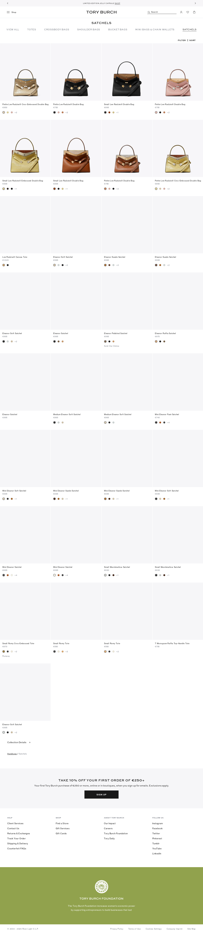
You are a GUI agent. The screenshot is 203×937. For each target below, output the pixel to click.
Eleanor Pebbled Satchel (115, 333)
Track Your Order (16, 838)
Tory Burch (101, 12)
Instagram (157, 823)
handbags (12, 754)
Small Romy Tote (61, 643)
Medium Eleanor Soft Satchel (67, 414)
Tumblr (156, 843)
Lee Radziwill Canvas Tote (14, 257)
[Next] (195, 3)
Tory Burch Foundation (116, 833)
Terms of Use (134, 929)
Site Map (191, 929)
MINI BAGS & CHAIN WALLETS (154, 29)
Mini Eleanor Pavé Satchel (167, 414)
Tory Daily (109, 838)
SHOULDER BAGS (88, 29)
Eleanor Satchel (60, 333)
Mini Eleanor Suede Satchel (66, 491)
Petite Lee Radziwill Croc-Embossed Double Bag (25, 104)
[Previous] (8, 3)
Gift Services (63, 828)
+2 (16, 112)
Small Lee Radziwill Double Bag (119, 104)
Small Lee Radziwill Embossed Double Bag (22, 181)
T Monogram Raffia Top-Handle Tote (172, 643)
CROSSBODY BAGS (56, 29)
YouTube (157, 848)
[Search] (162, 12)
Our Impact (110, 823)
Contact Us (13, 828)
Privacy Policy (116, 929)
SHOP (117, 3)
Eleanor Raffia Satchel (165, 333)
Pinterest (157, 838)
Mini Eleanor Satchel (12, 567)
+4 (168, 422)
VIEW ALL (12, 29)
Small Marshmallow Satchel (117, 567)
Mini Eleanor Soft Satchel (14, 491)
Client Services (15, 823)
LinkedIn (156, 853)
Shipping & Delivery (17, 843)
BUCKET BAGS (117, 29)
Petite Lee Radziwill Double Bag (68, 104)
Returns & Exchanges (18, 833)
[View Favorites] (187, 12)
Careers (108, 828)
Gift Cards (61, 833)
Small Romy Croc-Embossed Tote (18, 643)
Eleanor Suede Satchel (114, 257)
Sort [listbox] (192, 40)
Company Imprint (175, 929)
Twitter (156, 833)
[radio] (4, 112)
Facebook (157, 828)
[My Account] (181, 12)
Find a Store (62, 823)
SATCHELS (190, 29)
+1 (117, 112)
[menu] (13, 12)
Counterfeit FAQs (16, 848)
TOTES (31, 29)
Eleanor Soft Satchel (63, 257)
